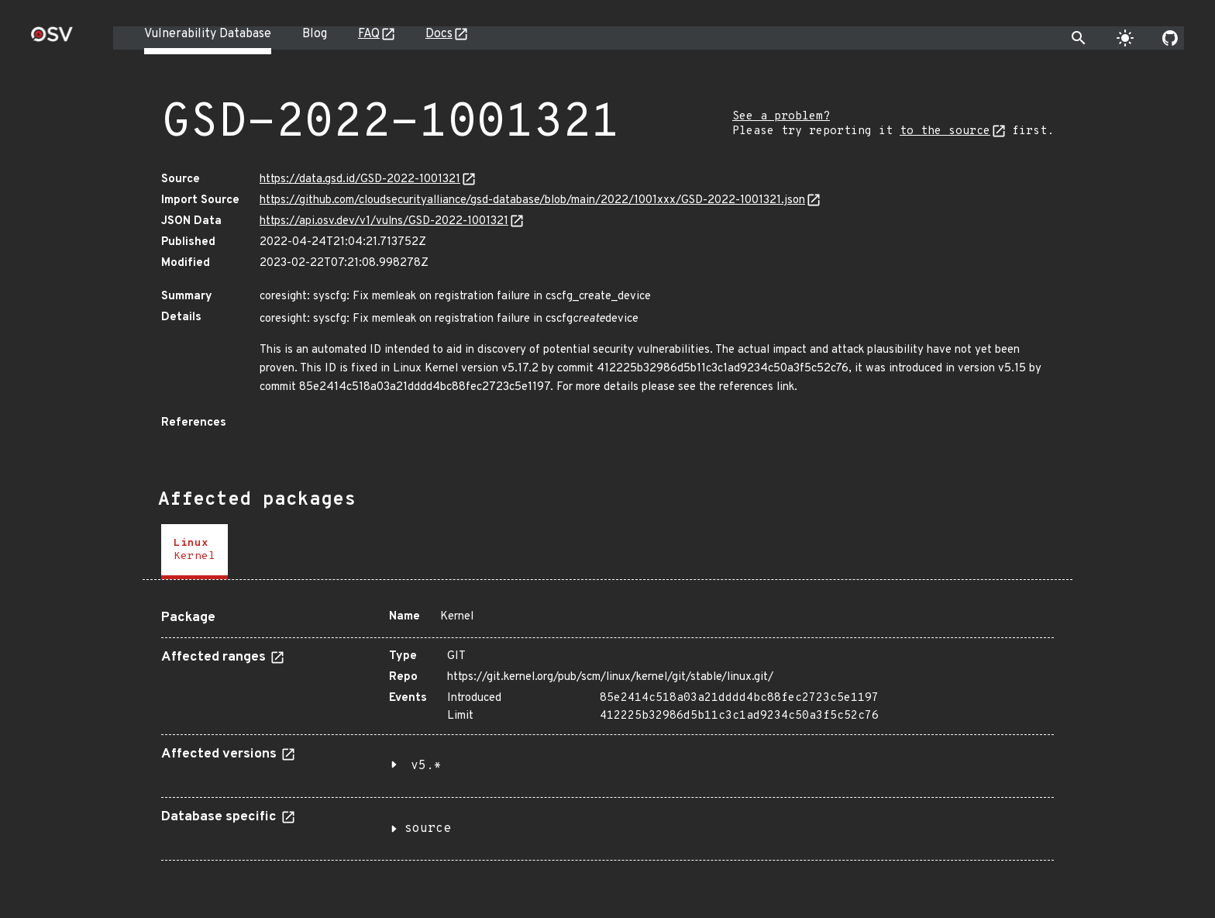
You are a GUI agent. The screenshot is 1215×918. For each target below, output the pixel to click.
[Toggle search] (1078, 37)
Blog (314, 34)
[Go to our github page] (1170, 38)
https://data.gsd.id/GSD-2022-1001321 (360, 179)
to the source (945, 131)
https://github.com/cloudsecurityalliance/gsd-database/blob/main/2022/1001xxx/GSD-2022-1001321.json (532, 200)
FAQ (369, 34)
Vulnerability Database (207, 34)
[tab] (194, 551)
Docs (439, 34)
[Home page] (52, 39)
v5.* (426, 766)
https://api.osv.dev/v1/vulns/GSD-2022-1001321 (384, 221)
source (427, 829)
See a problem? (781, 116)
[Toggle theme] (1125, 37)
